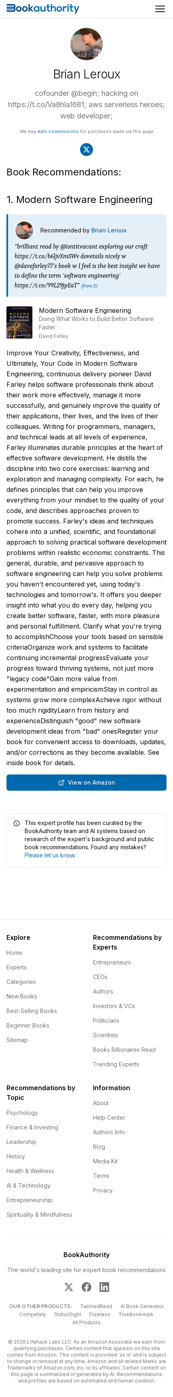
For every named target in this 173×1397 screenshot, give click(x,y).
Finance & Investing (32, 1127)
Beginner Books (27, 1025)
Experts (16, 967)
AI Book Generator (142, 1306)
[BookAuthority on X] (69, 1287)
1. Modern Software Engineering (79, 199)
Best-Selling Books (31, 1010)
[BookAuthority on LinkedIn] (104, 1287)
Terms (101, 1175)
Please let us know (49, 855)
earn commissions (58, 131)
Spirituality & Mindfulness (39, 1214)
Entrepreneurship (29, 1200)
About (101, 1102)
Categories (21, 981)
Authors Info (109, 1132)
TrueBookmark (136, 1314)
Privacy (103, 1190)
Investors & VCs (114, 1005)
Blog (99, 1146)
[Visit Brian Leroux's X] (86, 149)
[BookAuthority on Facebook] (86, 1287)
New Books (21, 996)
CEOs (100, 976)
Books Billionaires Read (124, 1049)
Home (14, 952)
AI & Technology (28, 1185)
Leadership (21, 1141)
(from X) (89, 286)
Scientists (105, 1035)
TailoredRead (96, 1306)
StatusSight (67, 1314)
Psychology (22, 1112)
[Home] (43, 9)
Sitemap (17, 1039)
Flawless (99, 1314)
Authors (103, 991)
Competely (32, 1314)
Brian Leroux (109, 230)
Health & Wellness (30, 1170)
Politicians (106, 1020)
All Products (86, 1322)
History (15, 1156)
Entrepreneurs (112, 962)
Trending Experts (116, 1064)
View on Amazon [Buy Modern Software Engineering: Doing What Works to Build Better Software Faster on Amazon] (86, 782)
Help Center (109, 1117)
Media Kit (105, 1161)
